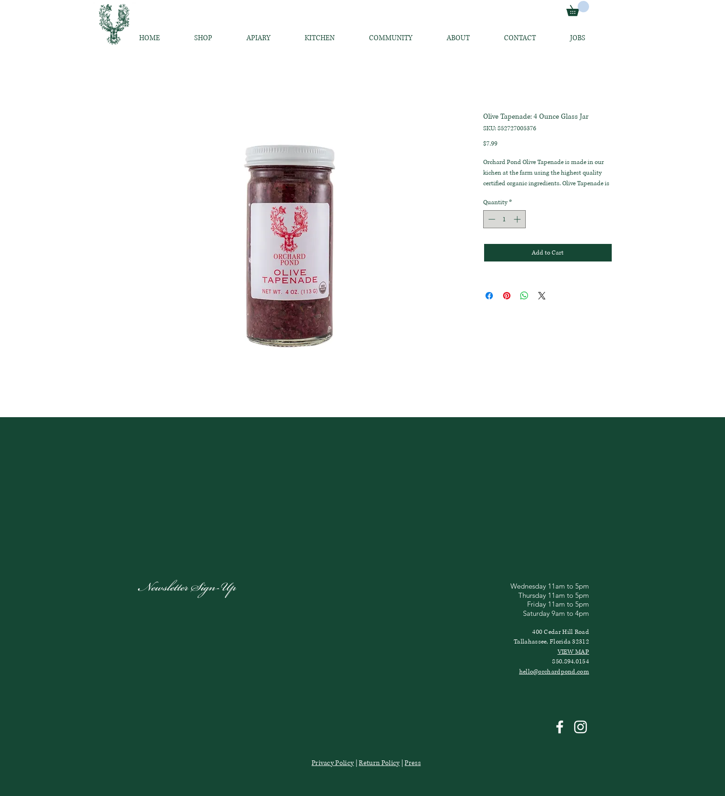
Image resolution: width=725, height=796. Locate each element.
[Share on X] (541, 295)
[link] (577, 8)
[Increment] (518, 219)
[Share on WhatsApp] (524, 295)
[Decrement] (491, 219)
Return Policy (379, 763)
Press (413, 763)
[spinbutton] (504, 219)
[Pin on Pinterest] (506, 295)
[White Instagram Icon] (580, 726)
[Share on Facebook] (489, 295)
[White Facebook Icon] (559, 726)
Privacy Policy (333, 763)
